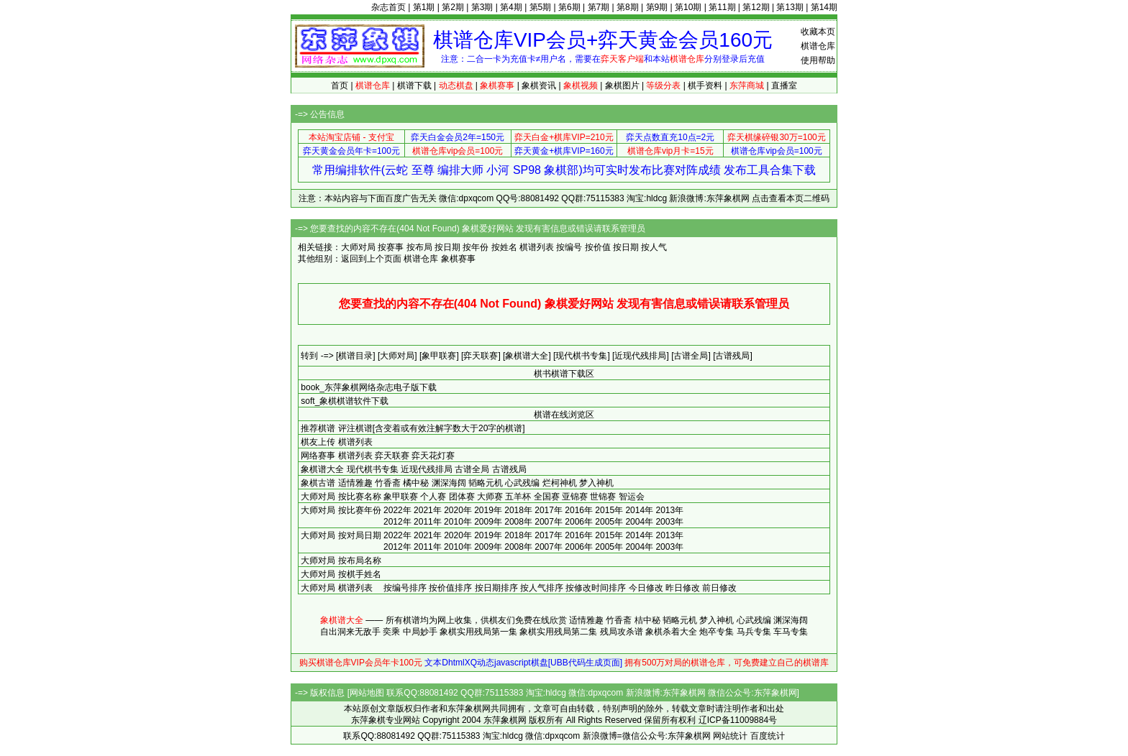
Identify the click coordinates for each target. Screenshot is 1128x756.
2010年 (458, 522)
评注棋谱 (355, 428)
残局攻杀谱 (621, 632)
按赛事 (391, 247)
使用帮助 (818, 60)
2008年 (518, 522)
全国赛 (547, 497)
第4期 (511, 7)
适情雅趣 (355, 483)
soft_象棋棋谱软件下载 (344, 401)
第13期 (789, 7)
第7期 (599, 7)
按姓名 (504, 247)
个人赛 (433, 497)
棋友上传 (318, 442)
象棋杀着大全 (671, 632)
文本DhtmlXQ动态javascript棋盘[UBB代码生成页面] (523, 663)
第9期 (657, 7)
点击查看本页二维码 (790, 198)
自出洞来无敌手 (350, 632)
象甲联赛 (400, 497)
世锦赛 (603, 497)
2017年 (549, 510)
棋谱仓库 (818, 46)
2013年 (669, 510)
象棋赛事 (458, 259)
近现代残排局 (426, 469)
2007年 (549, 522)
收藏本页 (818, 32)
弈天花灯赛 (433, 456)
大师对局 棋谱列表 (336, 588)
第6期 (569, 7)
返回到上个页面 (371, 259)
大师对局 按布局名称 (341, 561)
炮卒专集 (716, 632)
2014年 (639, 510)
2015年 (609, 510)
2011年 (428, 522)
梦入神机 (596, 483)
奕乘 (391, 632)
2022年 (397, 510)
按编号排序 (405, 588)
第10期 (688, 7)
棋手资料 (705, 85)
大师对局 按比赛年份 (341, 510)
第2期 (453, 7)
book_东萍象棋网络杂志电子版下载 (369, 387)
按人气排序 (541, 588)
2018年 (518, 510)
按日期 (447, 247)
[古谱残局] (732, 356)
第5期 (540, 7)
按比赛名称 (359, 497)
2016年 (579, 510)
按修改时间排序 (595, 588)
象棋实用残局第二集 (558, 632)
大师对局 (318, 497)
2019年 (488, 510)
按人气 (654, 247)
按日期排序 (496, 588)
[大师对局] (397, 356)
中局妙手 (420, 632)
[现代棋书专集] (581, 356)
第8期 (628, 7)
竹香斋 (388, 483)
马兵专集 (754, 632)
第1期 (424, 7)
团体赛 (462, 497)
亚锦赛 (575, 497)
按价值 (598, 247)
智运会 (632, 497)
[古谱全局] (691, 356)
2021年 (428, 510)
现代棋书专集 (373, 469)
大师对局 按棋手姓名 (341, 574)
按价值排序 (450, 588)
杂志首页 (388, 7)
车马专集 (790, 632)
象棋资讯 (539, 85)
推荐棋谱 (318, 428)
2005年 (609, 522)
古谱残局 (509, 469)
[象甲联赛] (439, 356)
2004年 (639, 522)
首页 (339, 85)
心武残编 (522, 483)
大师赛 (490, 497)
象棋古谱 (318, 483)
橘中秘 (416, 483)
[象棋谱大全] (527, 356)
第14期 (824, 7)
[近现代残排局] (640, 356)
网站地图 (367, 693)
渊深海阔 (449, 483)
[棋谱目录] (356, 356)
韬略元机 (485, 483)
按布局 (419, 247)
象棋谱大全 (322, 469)
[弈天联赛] (481, 356)
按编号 (569, 247)
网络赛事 (318, 456)
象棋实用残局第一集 (478, 632)
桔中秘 (647, 620)
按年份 (475, 247)
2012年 (397, 522)
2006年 (579, 522)
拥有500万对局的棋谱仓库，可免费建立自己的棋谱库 (726, 663)
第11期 (722, 7)
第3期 (482, 7)
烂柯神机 (559, 483)
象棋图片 (622, 85)
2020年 (458, 510)
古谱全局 (472, 469)
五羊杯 (518, 497)
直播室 (784, 85)
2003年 (669, 522)
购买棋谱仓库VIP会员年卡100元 (360, 663)
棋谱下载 (414, 85)
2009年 (488, 522)
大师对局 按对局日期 (341, 535)
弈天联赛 (392, 456)
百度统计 (767, 736)
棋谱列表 (536, 247)
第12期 (755, 7)
